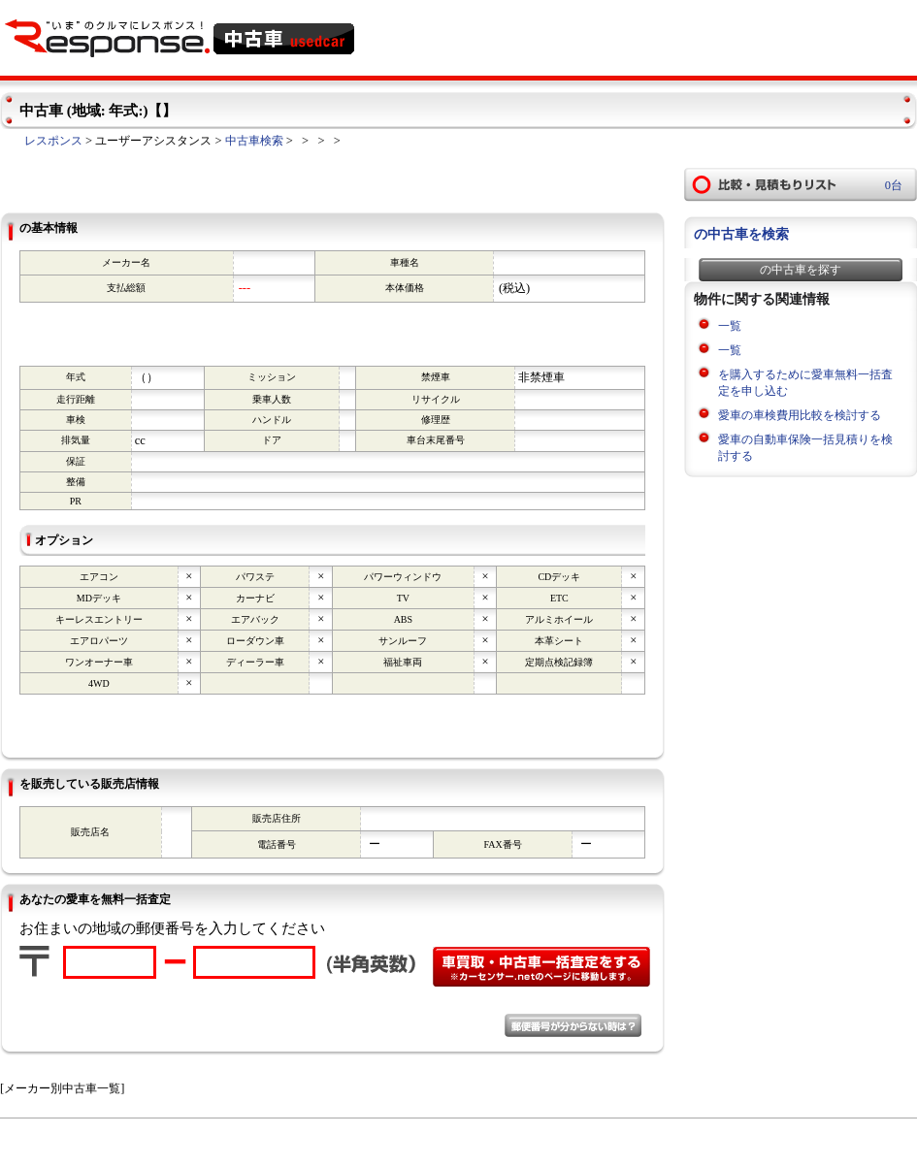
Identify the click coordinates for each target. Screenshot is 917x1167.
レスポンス (53, 140)
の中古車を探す (800, 269)
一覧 (729, 326)
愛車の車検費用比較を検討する (799, 415)
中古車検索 (254, 140)
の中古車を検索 (741, 234)
